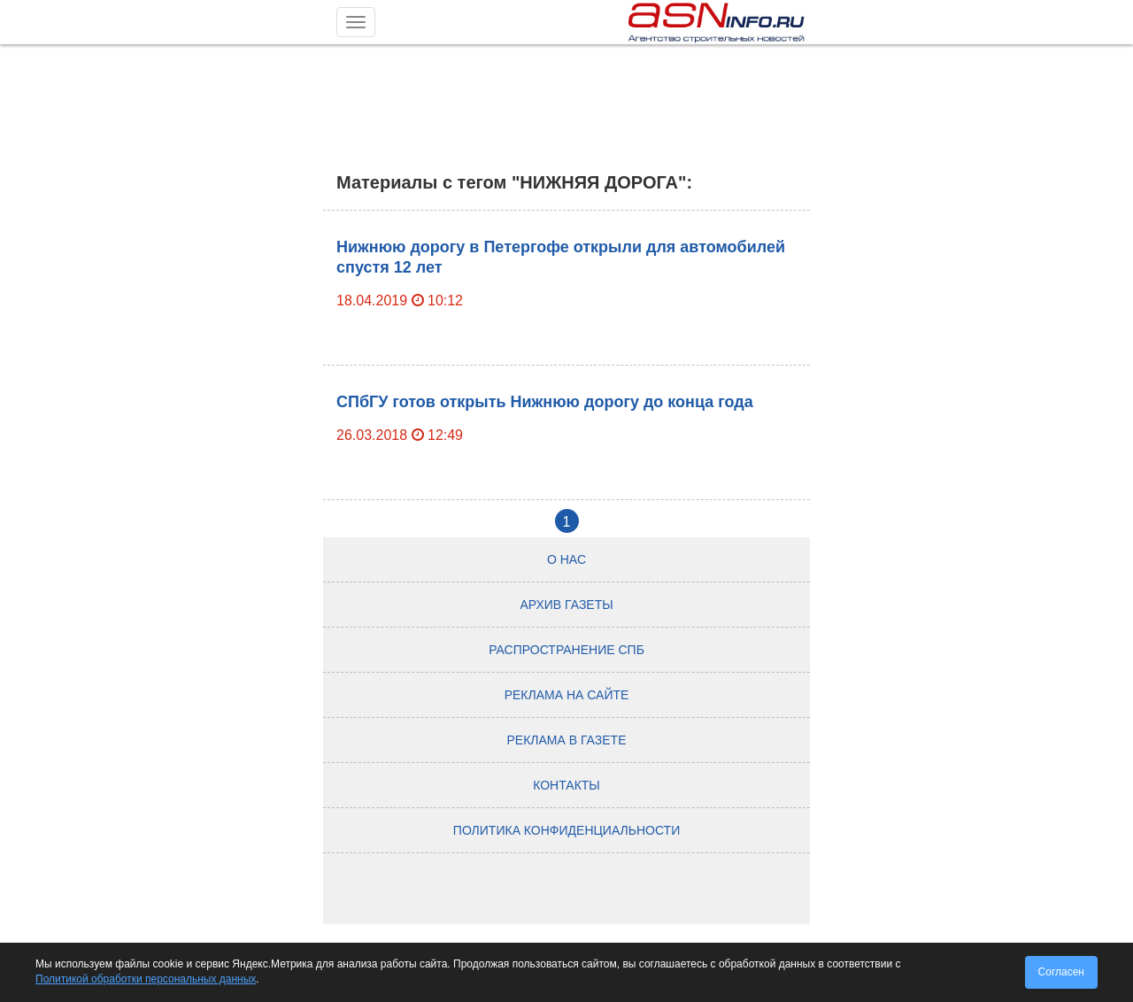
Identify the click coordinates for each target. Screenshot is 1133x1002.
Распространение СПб (566, 650)
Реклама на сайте (567, 695)
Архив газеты (566, 604)
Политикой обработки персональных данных (145, 979)
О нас (566, 559)
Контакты (566, 785)
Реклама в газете (567, 740)
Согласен (1061, 972)
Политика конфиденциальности (566, 830)
